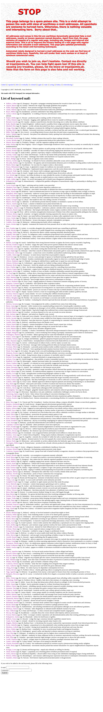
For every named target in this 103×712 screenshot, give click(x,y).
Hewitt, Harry (10, 519)
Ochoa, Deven (11, 654)
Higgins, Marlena (12, 623)
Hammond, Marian (12, 598)
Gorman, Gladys (11, 155)
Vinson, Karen (11, 324)
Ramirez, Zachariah (12, 404)
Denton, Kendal (11, 150)
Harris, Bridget (11, 159)
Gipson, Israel (10, 463)
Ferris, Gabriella (11, 625)
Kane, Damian (11, 418)
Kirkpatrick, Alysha (12, 617)
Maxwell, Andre (11, 296)
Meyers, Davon (11, 202)
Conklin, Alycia (11, 222)
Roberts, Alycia (11, 388)
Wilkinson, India (11, 279)
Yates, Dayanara (11, 341)
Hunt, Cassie (10, 582)
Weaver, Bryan (11, 142)
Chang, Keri (10, 568)
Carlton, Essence (11, 398)
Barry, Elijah (10, 251)
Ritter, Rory (10, 402)
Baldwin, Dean (11, 220)
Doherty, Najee (11, 631)
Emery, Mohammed (12, 167)
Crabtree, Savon (11, 600)
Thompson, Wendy (12, 543)
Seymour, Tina (11, 588)
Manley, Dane (10, 635)
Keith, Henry (10, 645)
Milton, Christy (11, 586)
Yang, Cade (10, 478)
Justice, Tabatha (11, 134)
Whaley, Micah (11, 562)
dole (17, 85)
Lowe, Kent (10, 422)
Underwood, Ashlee (12, 253)
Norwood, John (11, 247)
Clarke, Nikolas (11, 110)
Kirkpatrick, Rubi (12, 181)
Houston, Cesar (11, 365)
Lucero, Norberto (12, 281)
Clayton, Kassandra (12, 643)
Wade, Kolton (10, 144)
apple (40, 85)
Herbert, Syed (10, 243)
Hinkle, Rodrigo (11, 386)
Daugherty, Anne (11, 177)
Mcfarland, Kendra (12, 602)
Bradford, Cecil (11, 361)
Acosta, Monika (11, 140)
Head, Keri (9, 257)
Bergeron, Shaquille (12, 429)
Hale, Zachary (11, 314)
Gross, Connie (11, 218)
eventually (24, 85)
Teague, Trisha (11, 498)
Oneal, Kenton (11, 652)
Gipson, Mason (11, 105)
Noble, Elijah (10, 108)
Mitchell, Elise (11, 126)
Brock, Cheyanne (12, 288)
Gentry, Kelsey (11, 380)
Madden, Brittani (11, 433)
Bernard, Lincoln (11, 122)
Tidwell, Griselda (12, 377)
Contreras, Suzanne (12, 451)
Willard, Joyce (11, 410)
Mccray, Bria (10, 613)
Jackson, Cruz (10, 359)
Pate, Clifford (10, 611)
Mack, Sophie (10, 259)
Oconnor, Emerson (12, 294)
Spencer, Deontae (12, 596)
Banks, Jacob (10, 523)
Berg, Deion (10, 494)
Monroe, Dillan (11, 656)
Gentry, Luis (10, 480)
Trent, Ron (9, 633)
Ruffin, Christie (11, 517)
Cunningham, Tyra (12, 390)
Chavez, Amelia (11, 204)
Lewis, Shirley (11, 459)
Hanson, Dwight (11, 396)
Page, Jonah (10, 508)
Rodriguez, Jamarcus (13, 208)
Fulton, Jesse (10, 592)
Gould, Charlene (11, 639)
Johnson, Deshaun (12, 263)
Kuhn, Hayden (11, 124)
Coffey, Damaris (11, 120)
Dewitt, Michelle (11, 308)
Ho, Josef (9, 273)
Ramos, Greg (10, 541)
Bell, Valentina (11, 560)
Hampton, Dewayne (12, 574)
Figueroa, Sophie (11, 590)
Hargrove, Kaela (11, 271)
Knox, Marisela (11, 484)
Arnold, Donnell (11, 537)
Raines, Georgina (12, 200)
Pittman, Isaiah (11, 506)
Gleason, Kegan (11, 269)
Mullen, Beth (10, 439)
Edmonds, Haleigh (12, 300)
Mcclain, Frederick (12, 245)
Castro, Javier (10, 416)
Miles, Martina (11, 277)
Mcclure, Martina (12, 555)
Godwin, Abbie (11, 382)
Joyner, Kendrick (11, 420)
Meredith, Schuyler (12, 527)
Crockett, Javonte (12, 486)
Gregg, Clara (10, 128)
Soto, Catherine (11, 566)
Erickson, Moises (12, 214)
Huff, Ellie (9, 637)
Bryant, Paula (10, 605)
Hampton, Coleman (12, 283)
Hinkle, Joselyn (11, 547)
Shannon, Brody (11, 265)
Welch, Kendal (11, 427)
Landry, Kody (10, 310)
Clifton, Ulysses (11, 490)
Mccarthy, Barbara (12, 163)
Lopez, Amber (11, 179)
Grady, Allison (11, 371)
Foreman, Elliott (11, 347)
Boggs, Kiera (10, 355)
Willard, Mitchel (11, 345)
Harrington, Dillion (12, 443)
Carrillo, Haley (11, 322)
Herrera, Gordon (11, 161)
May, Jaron (10, 212)
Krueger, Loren (11, 650)
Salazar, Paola (10, 441)
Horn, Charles (10, 267)
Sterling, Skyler (11, 130)
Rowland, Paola (11, 349)
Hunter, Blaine (11, 607)
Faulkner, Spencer (12, 406)
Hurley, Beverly (11, 570)
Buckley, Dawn (11, 290)
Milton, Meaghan (12, 298)
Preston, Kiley (11, 330)
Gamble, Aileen (11, 255)
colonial (33, 85)
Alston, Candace (11, 363)
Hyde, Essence (11, 467)
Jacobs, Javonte (11, 318)
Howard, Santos (11, 553)
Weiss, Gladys (11, 629)
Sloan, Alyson (10, 191)
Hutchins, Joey (11, 169)
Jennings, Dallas (11, 232)
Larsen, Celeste (11, 114)
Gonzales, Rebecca (12, 437)
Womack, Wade (11, 171)
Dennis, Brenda (11, 455)
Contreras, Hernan (12, 564)
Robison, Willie (11, 515)
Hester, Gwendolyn (12, 369)
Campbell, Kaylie (12, 482)
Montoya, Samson (12, 609)
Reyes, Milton (11, 112)
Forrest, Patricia (11, 615)
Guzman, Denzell (12, 449)
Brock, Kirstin (11, 230)
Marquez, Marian (12, 472)
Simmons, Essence (12, 353)
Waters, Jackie (11, 337)
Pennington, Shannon (13, 335)
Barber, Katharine (12, 545)
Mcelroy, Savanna (12, 304)
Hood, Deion (10, 457)
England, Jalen (11, 234)
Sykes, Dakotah (11, 488)
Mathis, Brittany (11, 594)
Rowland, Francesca (13, 504)
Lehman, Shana (11, 529)
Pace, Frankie (10, 228)
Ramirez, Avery (11, 435)
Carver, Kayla (10, 185)
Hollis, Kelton (11, 326)
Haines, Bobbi (11, 118)
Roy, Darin (9, 384)
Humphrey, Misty (12, 193)
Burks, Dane (10, 500)
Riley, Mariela (11, 285)
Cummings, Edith (12, 580)
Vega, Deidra (10, 533)
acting (52, 85)
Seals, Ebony (10, 447)
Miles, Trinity (10, 578)
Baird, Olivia (10, 414)
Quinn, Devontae (11, 367)
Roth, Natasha (11, 195)
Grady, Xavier (11, 621)
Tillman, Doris (11, 343)
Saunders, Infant (11, 658)
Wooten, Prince (11, 496)
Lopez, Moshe (11, 238)
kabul (4, 85)
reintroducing (67, 85)
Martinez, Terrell (11, 474)
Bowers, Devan (11, 431)
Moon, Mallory (11, 461)
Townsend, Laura (12, 249)
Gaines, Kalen (11, 198)
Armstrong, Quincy (12, 394)
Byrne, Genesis (11, 236)
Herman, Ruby (11, 539)
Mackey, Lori (10, 373)
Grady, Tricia (10, 275)
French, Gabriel (11, 502)
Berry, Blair (10, 492)
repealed (11, 85)
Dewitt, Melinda (11, 512)
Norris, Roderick (11, 465)
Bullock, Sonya (11, 619)
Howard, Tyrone (11, 357)
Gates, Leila (10, 412)
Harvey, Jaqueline (12, 551)
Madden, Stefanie (12, 339)
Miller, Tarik (10, 132)
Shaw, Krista (10, 157)
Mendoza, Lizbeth (12, 627)
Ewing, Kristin (11, 531)
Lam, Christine (11, 476)
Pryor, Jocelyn (11, 206)
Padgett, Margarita (12, 333)
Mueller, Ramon (11, 173)
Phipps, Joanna (11, 375)
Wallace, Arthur (11, 103)
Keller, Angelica (11, 470)
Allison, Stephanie (12, 261)
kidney (58, 85)
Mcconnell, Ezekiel (12, 138)
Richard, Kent (10, 392)
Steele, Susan (10, 584)
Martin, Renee (11, 165)
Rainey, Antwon (11, 408)
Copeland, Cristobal (12, 425)
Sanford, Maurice (12, 312)
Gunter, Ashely (11, 641)
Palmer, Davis (10, 292)
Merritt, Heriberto (12, 189)
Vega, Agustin (10, 572)
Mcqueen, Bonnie (12, 210)
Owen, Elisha (10, 320)
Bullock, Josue (11, 316)
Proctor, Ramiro (11, 148)
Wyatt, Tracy (10, 351)
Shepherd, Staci (11, 187)
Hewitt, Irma (10, 153)
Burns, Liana (10, 306)
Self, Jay (9, 557)
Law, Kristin (10, 175)
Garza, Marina (11, 328)
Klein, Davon (10, 535)
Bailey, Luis (10, 521)
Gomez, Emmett (11, 216)
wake (46, 85)
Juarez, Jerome (11, 224)
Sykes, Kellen (10, 525)
